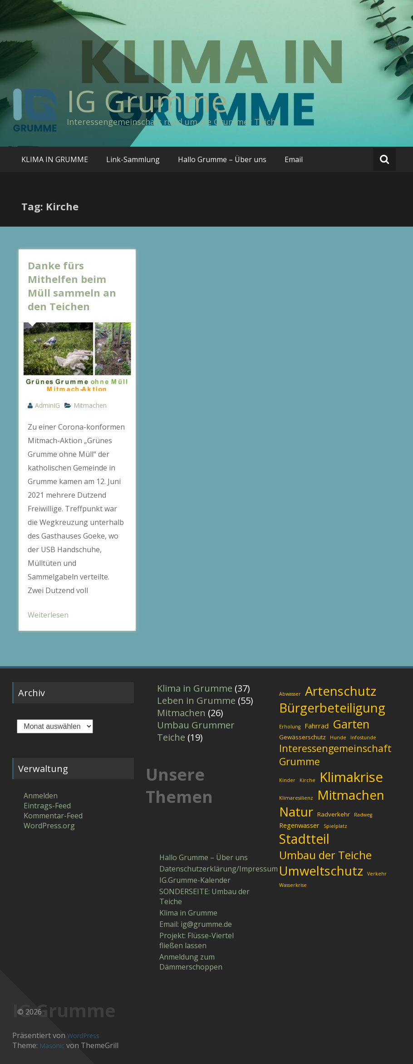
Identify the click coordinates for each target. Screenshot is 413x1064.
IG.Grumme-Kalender (195, 880)
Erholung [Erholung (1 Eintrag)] (289, 726)
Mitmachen (90, 405)
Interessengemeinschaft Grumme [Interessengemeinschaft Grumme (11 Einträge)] (335, 755)
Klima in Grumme (194, 688)
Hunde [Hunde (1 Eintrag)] (338, 737)
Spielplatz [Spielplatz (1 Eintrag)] (335, 826)
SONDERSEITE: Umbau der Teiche (204, 896)
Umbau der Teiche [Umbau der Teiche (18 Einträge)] (325, 854)
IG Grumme (147, 101)
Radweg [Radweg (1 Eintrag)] (363, 815)
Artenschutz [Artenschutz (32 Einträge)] (340, 690)
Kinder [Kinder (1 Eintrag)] (287, 780)
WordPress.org (49, 826)
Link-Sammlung (133, 159)
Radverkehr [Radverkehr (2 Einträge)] (333, 814)
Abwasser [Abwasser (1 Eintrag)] (290, 694)
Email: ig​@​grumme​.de (195, 924)
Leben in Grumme (196, 700)
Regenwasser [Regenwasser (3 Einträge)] (299, 825)
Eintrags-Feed (47, 806)
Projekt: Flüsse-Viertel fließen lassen (196, 940)
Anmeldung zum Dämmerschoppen (190, 962)
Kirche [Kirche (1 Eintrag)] (307, 780)
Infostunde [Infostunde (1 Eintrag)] (363, 737)
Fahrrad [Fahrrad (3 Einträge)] (317, 725)
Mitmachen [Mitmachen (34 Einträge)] (350, 794)
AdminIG (47, 405)
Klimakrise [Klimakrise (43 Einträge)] (351, 777)
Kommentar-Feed (53, 816)
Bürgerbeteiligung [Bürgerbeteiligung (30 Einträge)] (332, 707)
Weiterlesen (48, 615)
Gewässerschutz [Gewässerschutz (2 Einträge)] (302, 737)
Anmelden (41, 796)
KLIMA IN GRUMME (54, 159)
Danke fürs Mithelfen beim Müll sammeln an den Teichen (72, 285)
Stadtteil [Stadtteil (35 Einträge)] (304, 838)
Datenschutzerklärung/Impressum (206, 869)
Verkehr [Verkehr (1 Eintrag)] (377, 874)
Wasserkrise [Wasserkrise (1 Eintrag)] (293, 885)
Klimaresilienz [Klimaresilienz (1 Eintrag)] (296, 798)
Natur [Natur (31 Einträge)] (296, 811)
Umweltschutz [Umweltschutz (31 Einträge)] (321, 870)
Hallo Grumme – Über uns (222, 159)
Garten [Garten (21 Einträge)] (351, 724)
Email (294, 159)
